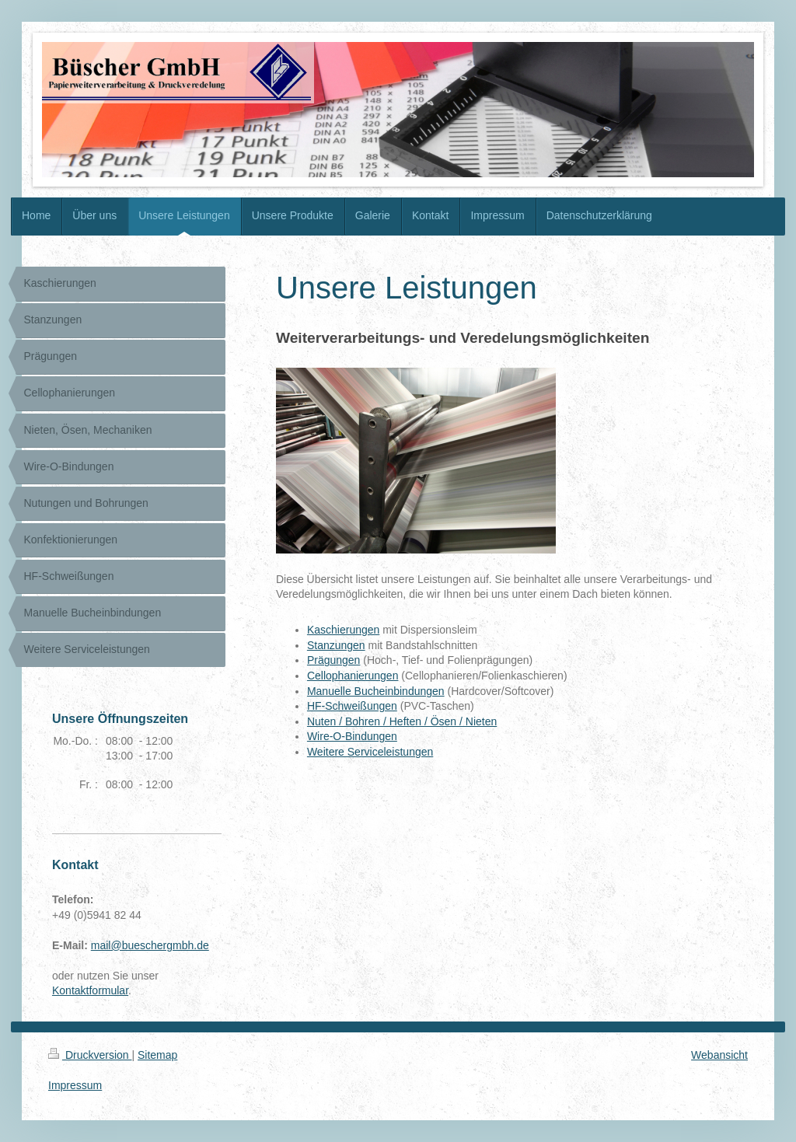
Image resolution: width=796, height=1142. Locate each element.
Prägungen (334, 660)
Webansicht (719, 1055)
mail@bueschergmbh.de (150, 945)
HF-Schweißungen (352, 706)
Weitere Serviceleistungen (370, 752)
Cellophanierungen (353, 675)
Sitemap (157, 1055)
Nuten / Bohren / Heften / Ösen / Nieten (402, 721)
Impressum (75, 1085)
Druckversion (89, 1055)
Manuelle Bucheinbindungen (376, 691)
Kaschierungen (343, 629)
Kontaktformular (90, 990)
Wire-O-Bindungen (352, 736)
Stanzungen (336, 645)
